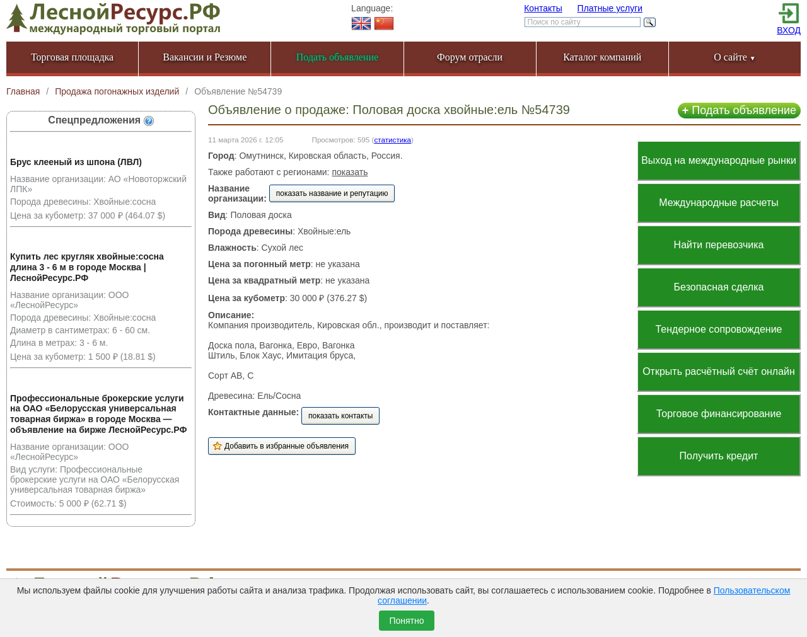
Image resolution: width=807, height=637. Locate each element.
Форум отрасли (469, 57)
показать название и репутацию (332, 193)
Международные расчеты (719, 202)
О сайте (735, 57)
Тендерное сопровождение (718, 329)
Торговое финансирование (719, 413)
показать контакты (340, 415)
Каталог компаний (602, 57)
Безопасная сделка (719, 287)
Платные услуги (610, 8)
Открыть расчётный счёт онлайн (718, 371)
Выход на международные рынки (718, 160)
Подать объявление (739, 110)
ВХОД (789, 30)
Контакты (543, 8)
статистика (392, 139)
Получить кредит (719, 455)
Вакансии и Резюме (205, 57)
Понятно (406, 621)
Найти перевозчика (719, 244)
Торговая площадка (72, 57)
